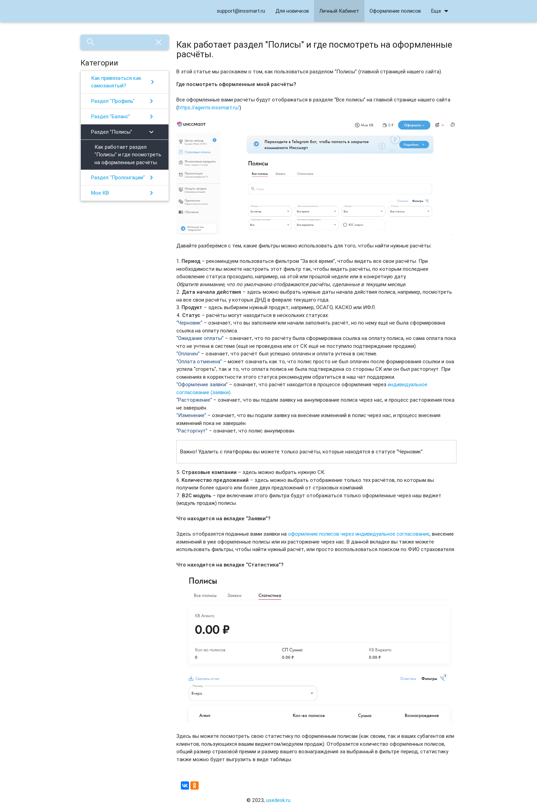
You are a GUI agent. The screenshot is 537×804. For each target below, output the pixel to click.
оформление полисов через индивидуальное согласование (358, 534)
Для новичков (292, 11)
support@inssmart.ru (241, 11)
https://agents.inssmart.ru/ (208, 107)
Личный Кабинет (339, 11)
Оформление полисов (395, 11)
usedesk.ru (278, 800)
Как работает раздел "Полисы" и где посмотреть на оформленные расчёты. (128, 155)
